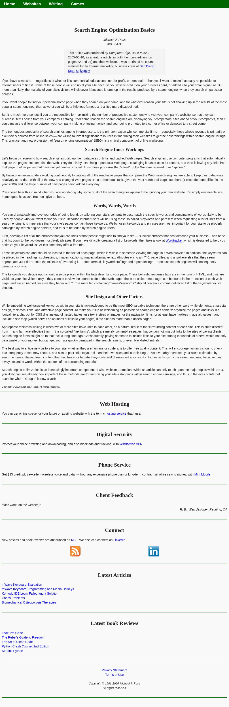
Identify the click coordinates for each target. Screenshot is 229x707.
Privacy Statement (114, 670)
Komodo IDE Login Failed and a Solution (30, 593)
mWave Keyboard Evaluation (22, 584)
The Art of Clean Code (17, 642)
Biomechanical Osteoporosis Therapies (29, 602)
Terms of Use (114, 674)
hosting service (116, 413)
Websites (32, 4)
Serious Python (12, 651)
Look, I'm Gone (12, 633)
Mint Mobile (202, 474)
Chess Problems (13, 598)
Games (77, 4)
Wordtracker (174, 240)
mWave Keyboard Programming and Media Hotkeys (38, 589)
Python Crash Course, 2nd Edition (25, 646)
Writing (56, 4)
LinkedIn (119, 540)
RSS (74, 540)
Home (9, 4)
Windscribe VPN (131, 444)
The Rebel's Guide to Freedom (23, 637)
